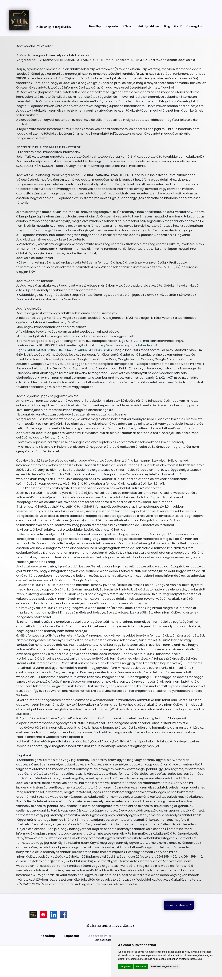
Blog (167, 26)
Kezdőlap (95, 26)
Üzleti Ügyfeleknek (147, 26)
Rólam (127, 26)
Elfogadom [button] (125, 966)
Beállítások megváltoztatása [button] (164, 966)
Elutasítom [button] (141, 966)
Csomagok (194, 26)
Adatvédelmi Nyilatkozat (107, 936)
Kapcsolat (112, 26)
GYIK (178, 26)
